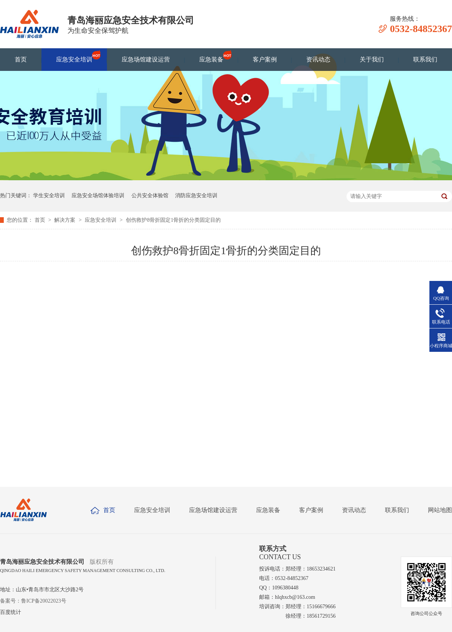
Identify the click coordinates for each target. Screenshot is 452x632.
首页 (21, 59)
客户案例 (265, 59)
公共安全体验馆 (149, 195)
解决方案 (65, 220)
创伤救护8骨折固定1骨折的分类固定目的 (173, 220)
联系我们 (425, 59)
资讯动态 (318, 59)
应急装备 (211, 56)
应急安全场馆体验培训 (98, 195)
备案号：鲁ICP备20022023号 (33, 601)
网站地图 (440, 510)
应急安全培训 (74, 56)
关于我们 (372, 59)
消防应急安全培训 (196, 195)
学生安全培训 (49, 195)
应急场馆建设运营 (146, 59)
